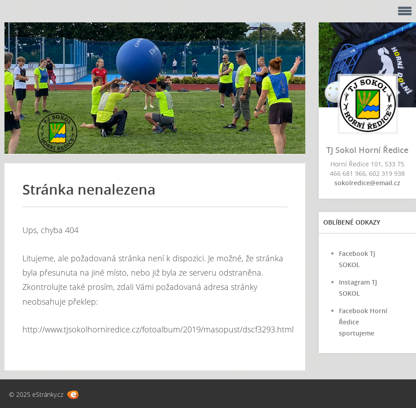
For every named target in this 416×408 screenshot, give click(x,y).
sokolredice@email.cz (367, 182)
